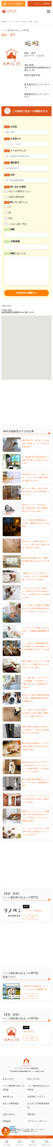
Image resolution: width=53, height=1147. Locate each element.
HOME (4, 22)
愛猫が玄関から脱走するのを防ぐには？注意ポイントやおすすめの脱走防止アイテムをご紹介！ (35, 730)
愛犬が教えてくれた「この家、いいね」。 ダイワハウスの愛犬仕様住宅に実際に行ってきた (35, 477)
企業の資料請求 (16, 197)
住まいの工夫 (33, 1079)
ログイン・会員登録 (42, 4)
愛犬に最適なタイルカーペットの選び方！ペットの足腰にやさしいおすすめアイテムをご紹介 (35, 664)
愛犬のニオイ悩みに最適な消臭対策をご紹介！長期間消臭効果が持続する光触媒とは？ (35, 698)
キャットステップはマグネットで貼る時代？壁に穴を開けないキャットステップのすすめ (35, 831)
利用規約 (7, 1121)
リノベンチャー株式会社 (32, 911)
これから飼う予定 (17, 224)
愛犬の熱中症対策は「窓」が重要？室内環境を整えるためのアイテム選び (35, 561)
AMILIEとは (8, 1096)
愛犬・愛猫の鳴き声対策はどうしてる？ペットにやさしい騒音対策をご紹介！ (35, 782)
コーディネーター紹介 (17, 22)
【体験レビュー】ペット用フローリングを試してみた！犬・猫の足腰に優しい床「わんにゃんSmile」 (35, 576)
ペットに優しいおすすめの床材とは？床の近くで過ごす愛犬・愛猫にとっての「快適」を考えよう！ (35, 713)
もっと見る (30, 917)
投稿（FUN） (33, 1145)
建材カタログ (46, 1145)
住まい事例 (6, 1145)
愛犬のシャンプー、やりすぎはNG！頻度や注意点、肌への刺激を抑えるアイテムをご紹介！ (35, 508)
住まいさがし (9, 1079)
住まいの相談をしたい (19, 191)
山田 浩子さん (29, 1032)
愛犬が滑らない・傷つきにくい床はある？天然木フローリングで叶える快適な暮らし (35, 443)
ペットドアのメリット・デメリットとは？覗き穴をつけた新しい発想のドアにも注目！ (35, 799)
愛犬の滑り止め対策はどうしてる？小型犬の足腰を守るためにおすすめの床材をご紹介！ (35, 746)
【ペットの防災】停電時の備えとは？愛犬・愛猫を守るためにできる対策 (35, 523)
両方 (10, 218)
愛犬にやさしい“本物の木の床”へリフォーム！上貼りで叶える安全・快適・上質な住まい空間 (35, 544)
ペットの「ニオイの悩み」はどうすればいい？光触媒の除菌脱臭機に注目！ (35, 631)
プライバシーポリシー (37, 1121)
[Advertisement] (22, 403)
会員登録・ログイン (36, 1096)
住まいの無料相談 (11, 1103)
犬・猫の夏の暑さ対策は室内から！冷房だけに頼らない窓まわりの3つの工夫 (35, 460)
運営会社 (31, 1114)
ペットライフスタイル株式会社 (24, 1137)
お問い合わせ (9, 1114)
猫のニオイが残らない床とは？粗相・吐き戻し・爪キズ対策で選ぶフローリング (35, 491)
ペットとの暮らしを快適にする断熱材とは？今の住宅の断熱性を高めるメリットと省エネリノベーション (35, 608)
